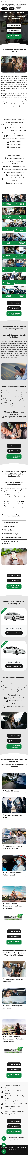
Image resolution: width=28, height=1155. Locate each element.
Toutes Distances (12, 791)
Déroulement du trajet (11, 534)
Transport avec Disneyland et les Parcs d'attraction (12, 906)
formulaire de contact (16, 508)
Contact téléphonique (11, 522)
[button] (14, 7)
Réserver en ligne (9, 526)
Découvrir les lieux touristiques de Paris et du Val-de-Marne (13, 1039)
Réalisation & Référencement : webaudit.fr (14, 1152)
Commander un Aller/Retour (13, 537)
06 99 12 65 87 (19, 502)
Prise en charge (9, 530)
